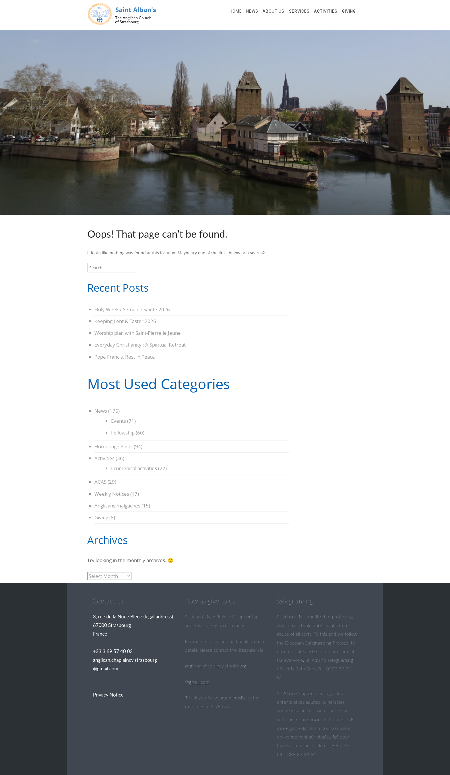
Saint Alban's (135, 9)
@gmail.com (197, 682)
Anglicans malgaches (117, 505)
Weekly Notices (111, 494)
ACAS (100, 481)
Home (236, 11)
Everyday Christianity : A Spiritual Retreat (140, 344)
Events (118, 421)
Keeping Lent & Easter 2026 (125, 321)
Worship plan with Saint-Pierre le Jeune (137, 333)
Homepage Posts (113, 446)
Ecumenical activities (134, 468)
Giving (349, 11)
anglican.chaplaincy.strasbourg (215, 666)
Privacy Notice (108, 695)
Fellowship (123, 432)
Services (299, 11)
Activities (326, 11)
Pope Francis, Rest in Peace (124, 356)
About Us (273, 11)
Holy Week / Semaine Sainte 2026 (132, 309)
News (252, 11)
